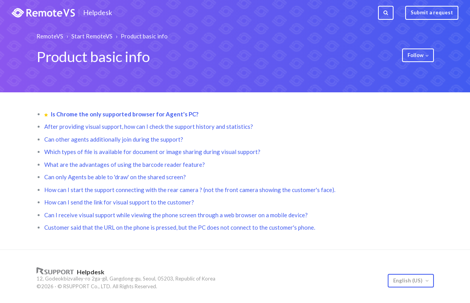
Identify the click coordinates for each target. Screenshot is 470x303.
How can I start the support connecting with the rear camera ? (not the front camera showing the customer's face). (189, 189)
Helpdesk (97, 13)
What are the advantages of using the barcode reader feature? (124, 164)
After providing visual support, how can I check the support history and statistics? (148, 126)
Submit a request (432, 12)
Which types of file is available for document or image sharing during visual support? (152, 151)
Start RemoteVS (92, 36)
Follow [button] (415, 55)
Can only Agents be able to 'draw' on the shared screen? (115, 176)
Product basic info (144, 36)
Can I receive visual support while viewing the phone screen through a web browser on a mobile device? (176, 214)
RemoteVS (49, 36)
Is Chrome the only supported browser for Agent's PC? (124, 114)
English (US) (408, 280)
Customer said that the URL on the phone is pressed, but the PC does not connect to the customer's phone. (179, 227)
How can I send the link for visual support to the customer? (119, 202)
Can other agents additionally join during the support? (113, 139)
